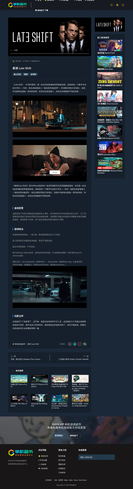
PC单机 (26, 61)
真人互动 (17, 74)
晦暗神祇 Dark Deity (105, 69)
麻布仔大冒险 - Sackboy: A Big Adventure (80, 404)
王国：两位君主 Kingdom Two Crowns (25, 359)
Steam (76, 480)
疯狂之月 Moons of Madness (39, 385)
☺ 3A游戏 (42, 464)
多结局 (33, 74)
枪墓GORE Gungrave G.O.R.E (108, 138)
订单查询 (61, 472)
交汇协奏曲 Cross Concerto (107, 104)
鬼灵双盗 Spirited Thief (106, 53)
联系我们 (59, 435)
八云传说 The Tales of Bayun (19, 404)
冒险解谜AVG (35, 61)
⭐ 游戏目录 (43, 456)
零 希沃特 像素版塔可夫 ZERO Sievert (109, 86)
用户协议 (61, 460)
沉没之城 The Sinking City (39, 404)
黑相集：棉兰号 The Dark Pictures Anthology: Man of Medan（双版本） (80, 387)
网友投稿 (17, 61)
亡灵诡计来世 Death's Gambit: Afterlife (74, 359)
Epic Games (83, 480)
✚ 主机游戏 (43, 468)
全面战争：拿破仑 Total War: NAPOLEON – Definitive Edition (109, 121)
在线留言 (61, 468)
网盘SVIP (61, 464)
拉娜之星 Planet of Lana (19, 385)
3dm (55, 480)
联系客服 (61, 456)
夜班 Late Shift (33, 344)
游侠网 (60, 480)
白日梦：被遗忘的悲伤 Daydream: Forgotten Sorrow (60, 405)
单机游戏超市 (20, 344)
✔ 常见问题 (42, 460)
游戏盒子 (74, 435)
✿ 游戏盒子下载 (41, 10)
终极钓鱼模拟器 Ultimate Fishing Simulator (109, 172)
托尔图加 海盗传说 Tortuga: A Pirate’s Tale (60, 385)
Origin (66, 480)
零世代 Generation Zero (106, 154)
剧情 (25, 74)
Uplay (71, 480)
